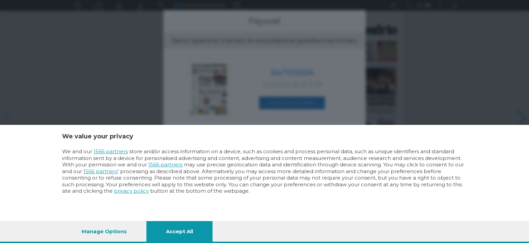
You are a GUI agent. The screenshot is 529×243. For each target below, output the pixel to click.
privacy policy (131, 191)
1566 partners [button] (110, 151)
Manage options (104, 231)
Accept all (179, 231)
